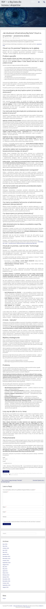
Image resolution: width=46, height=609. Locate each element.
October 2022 (6, 560)
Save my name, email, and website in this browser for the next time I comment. (22, 521)
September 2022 (6, 562)
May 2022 (5, 568)
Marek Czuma (17, 37)
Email (4, 511)
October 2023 (6, 548)
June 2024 (5, 544)
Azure (13, 473)
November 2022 (6, 558)
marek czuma (39, 473)
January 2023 (6, 554)
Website (4, 516)
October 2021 (6, 583)
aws (11, 473)
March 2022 (5, 572)
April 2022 (5, 570)
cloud (19, 473)
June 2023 (5, 550)
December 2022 (6, 556)
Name (4, 507)
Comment (5, 492)
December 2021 (6, 579)
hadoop (24, 473)
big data (16, 473)
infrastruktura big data (31, 473)
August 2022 (6, 564)
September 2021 (6, 585)
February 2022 (6, 575)
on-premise (5, 474)
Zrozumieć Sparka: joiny (39, 480)
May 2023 (5, 552)
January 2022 (6, 577)
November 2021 (6, 581)
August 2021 (5, 587)
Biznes (5, 473)
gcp (22, 473)
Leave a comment (14, 474)
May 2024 (5, 546)
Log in (4, 598)
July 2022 (5, 566)
